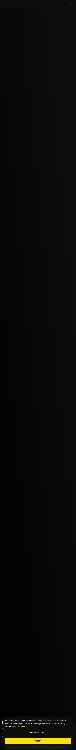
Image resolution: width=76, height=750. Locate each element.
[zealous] (10, 3)
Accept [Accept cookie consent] (38, 741)
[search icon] (64, 4)
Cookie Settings (38, 733)
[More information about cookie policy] (18, 726)
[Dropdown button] (71, 4)
